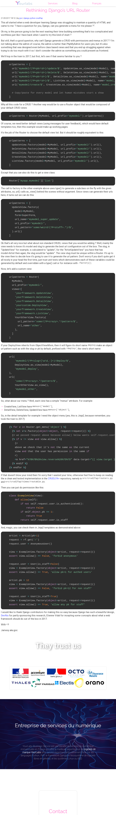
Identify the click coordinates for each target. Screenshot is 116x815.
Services (52, 3)
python (32, 18)
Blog (74, 3)
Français (97, 3)
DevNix (5, 594)
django (26, 18)
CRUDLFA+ (54, 463)
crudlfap (39, 18)
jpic (20, 18)
